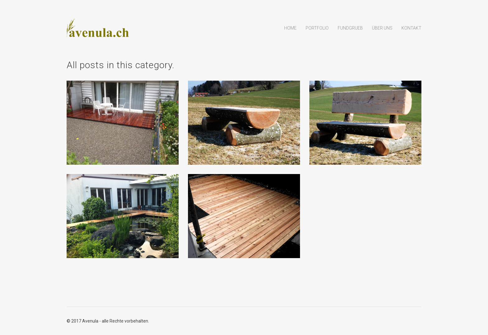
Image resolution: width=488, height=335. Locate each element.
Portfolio (317, 28)
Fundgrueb (350, 28)
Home (290, 28)
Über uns (382, 28)
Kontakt (411, 28)
